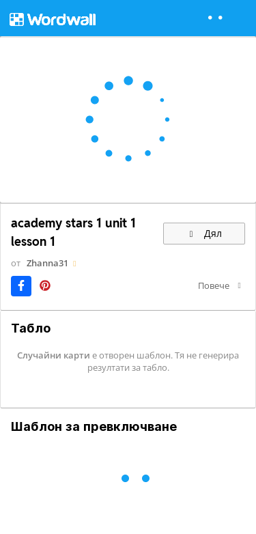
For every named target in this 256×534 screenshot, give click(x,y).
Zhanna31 (47, 263)
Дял (204, 233)
